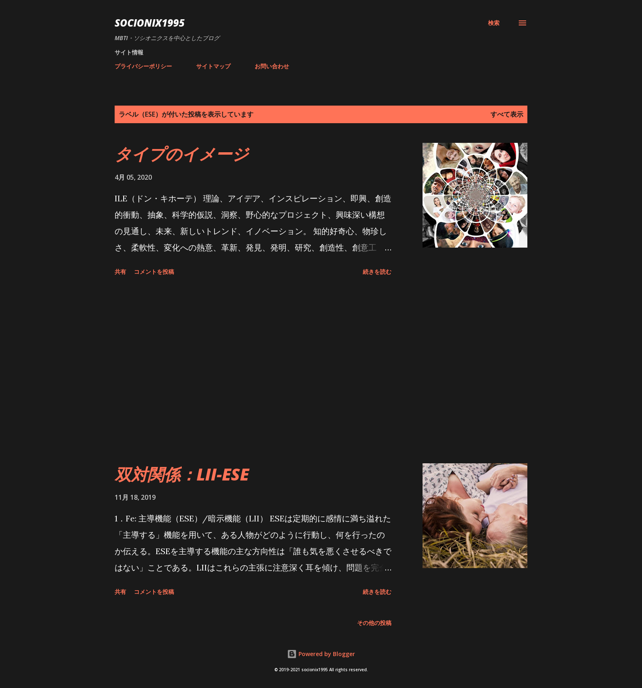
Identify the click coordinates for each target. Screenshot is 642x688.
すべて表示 (507, 114)
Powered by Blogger (321, 654)
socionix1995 (150, 22)
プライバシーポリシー (143, 66)
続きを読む (377, 271)
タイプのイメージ (182, 153)
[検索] (494, 23)
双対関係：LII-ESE (182, 474)
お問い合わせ (272, 66)
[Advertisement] (253, 371)
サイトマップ (213, 66)
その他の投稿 (374, 623)
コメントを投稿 (154, 271)
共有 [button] (120, 271)
